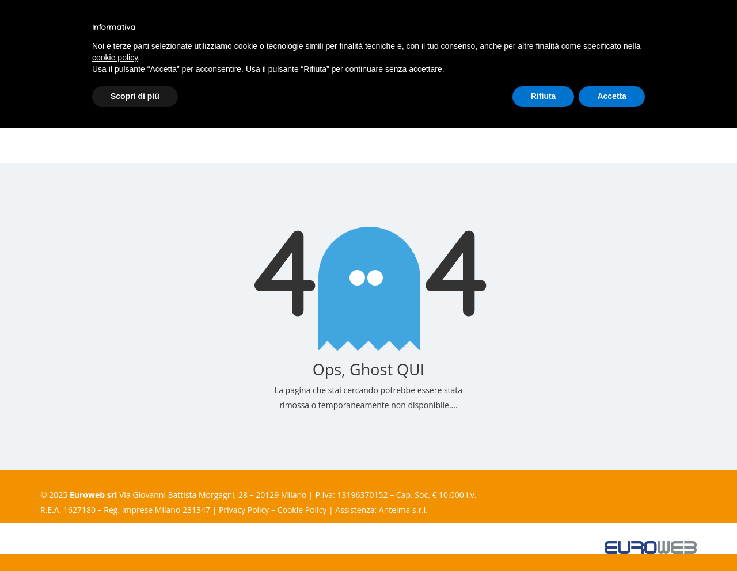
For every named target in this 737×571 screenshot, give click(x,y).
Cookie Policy (302, 509)
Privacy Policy (244, 509)
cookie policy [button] (115, 57)
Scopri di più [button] (135, 96)
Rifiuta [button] (543, 96)
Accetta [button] (611, 96)
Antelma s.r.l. (403, 509)
